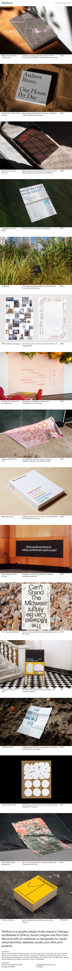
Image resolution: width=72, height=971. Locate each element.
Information (63, 3)
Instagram (40, 967)
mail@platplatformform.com (46, 965)
